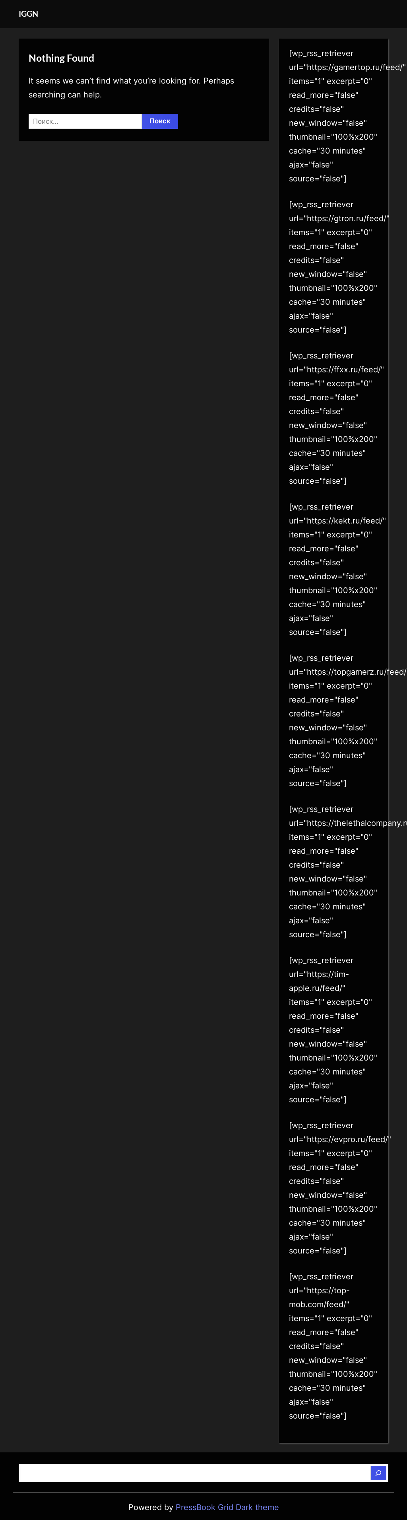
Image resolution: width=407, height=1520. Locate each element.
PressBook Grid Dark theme (227, 1507)
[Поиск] (378, 1473)
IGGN (28, 13)
